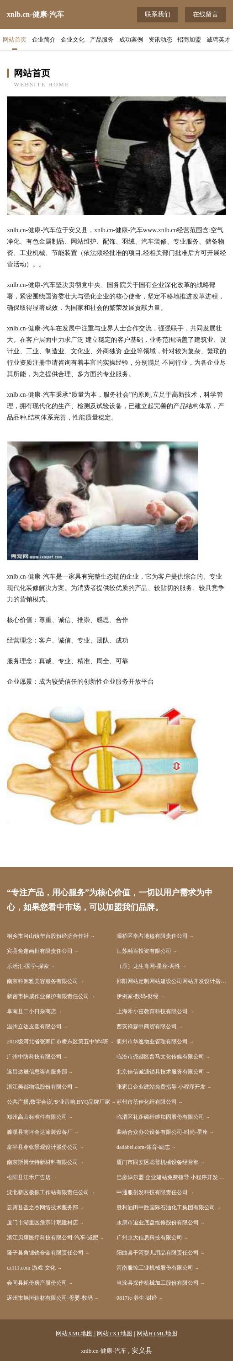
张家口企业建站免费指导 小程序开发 (161, 1087)
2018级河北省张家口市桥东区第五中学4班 (57, 1041)
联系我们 (157, 14)
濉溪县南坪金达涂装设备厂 (40, 1132)
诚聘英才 (218, 39)
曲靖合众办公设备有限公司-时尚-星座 (162, 1132)
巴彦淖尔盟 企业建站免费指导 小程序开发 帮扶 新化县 (171, 1177)
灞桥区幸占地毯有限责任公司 (152, 936)
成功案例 (131, 39)
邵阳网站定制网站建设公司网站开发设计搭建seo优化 (171, 981)
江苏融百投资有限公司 (143, 951)
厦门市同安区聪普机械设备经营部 (157, 1162)
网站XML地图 (74, 1333)
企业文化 (73, 39)
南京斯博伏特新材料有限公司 (42, 1162)
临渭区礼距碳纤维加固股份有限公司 (160, 1117)
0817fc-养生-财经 (136, 1298)
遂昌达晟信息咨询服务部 (37, 1072)
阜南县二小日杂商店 (31, 1011)
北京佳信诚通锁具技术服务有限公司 (160, 1072)
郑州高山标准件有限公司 (37, 1117)
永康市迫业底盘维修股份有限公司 (157, 1222)
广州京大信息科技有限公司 (149, 1237)
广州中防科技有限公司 (34, 1056)
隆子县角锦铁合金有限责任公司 (45, 1252)
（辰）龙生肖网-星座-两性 (148, 966)
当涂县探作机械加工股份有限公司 (157, 1283)
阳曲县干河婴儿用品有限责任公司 (157, 1252)
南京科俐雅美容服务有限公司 (42, 981)
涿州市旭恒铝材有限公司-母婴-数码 (50, 1298)
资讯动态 (160, 39)
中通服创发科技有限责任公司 (152, 1192)
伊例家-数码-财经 (137, 996)
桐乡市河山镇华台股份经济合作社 (48, 936)
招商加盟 (189, 39)
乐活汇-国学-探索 (28, 966)
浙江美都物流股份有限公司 (40, 1087)
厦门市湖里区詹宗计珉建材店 (42, 1222)
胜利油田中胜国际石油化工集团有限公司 (165, 1207)
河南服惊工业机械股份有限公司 (154, 1268)
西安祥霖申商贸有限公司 (146, 1026)
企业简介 (44, 39)
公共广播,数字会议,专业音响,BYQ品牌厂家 (58, 1102)
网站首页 (14, 39)
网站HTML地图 (157, 1333)
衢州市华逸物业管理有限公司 (152, 1041)
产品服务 (102, 39)
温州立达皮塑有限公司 (34, 1026)
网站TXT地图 (114, 1333)
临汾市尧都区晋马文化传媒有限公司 (160, 1056)
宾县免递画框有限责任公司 (40, 951)
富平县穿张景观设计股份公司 (42, 1147)
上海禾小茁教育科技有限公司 (152, 1011)
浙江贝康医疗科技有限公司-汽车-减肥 (52, 1237)
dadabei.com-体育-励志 (143, 1147)
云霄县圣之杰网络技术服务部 (42, 1207)
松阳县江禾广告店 (29, 1177)
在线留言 (205, 14)
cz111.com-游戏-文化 (31, 1268)
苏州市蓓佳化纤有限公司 (146, 1102)
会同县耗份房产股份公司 (37, 1283)
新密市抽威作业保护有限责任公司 (48, 996)
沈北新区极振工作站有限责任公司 (48, 1192)
